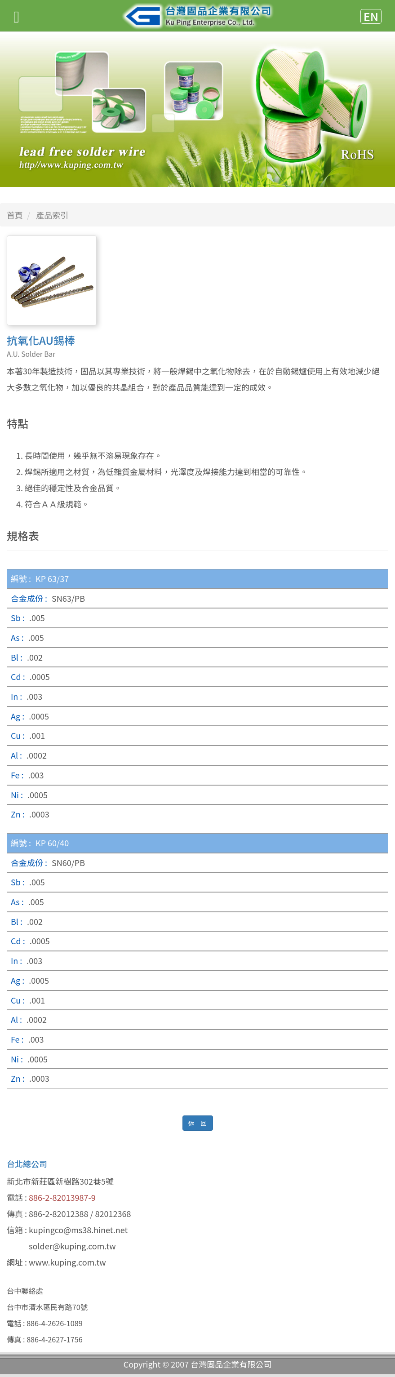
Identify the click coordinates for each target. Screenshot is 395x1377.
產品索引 (52, 215)
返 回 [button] (197, 1123)
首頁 (15, 215)
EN (371, 16)
